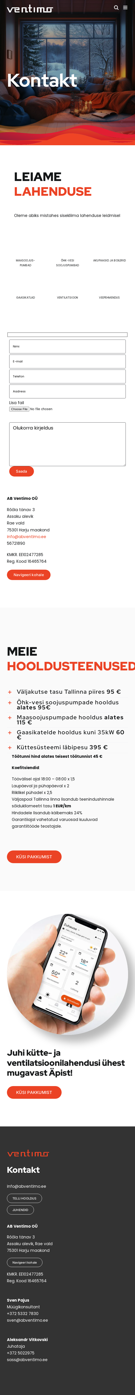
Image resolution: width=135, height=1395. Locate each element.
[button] (67, 692)
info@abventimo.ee (26, 536)
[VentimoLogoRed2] (28, 1151)
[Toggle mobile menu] (125, 7)
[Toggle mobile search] (116, 7)
